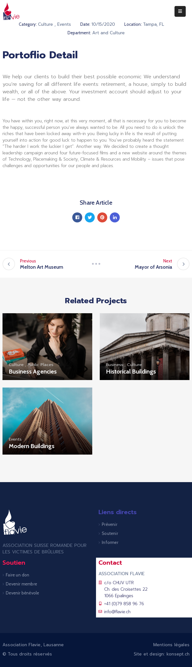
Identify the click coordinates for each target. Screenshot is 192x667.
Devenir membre (21, 583)
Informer (110, 542)
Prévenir (109, 524)
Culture (45, 24)
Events (64, 24)
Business (114, 365)
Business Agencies (33, 371)
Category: (27, 24)
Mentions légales (171, 644)
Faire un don (17, 574)
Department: (79, 32)
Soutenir (110, 533)
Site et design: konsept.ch (162, 654)
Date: (85, 24)
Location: (133, 24)
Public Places (40, 365)
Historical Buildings (131, 371)
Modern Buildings (31, 446)
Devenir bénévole (22, 592)
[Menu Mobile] (180, 11)
